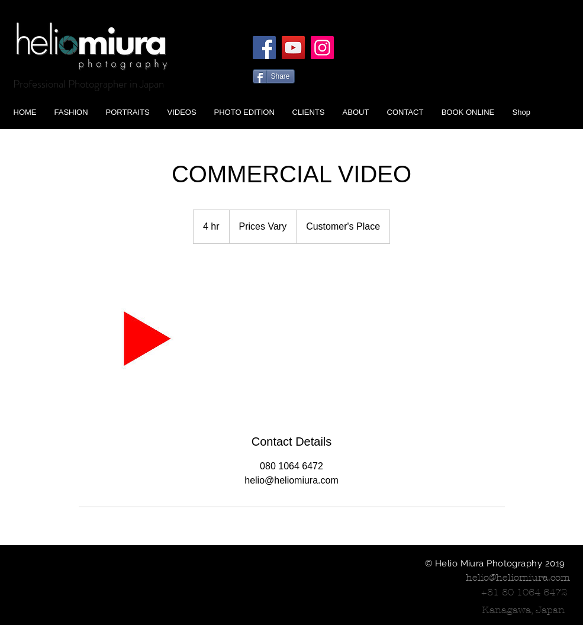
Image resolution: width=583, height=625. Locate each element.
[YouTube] (293, 47)
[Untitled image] (147, 338)
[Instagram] (322, 47)
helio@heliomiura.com (518, 577)
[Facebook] (264, 47)
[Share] (274, 76)
